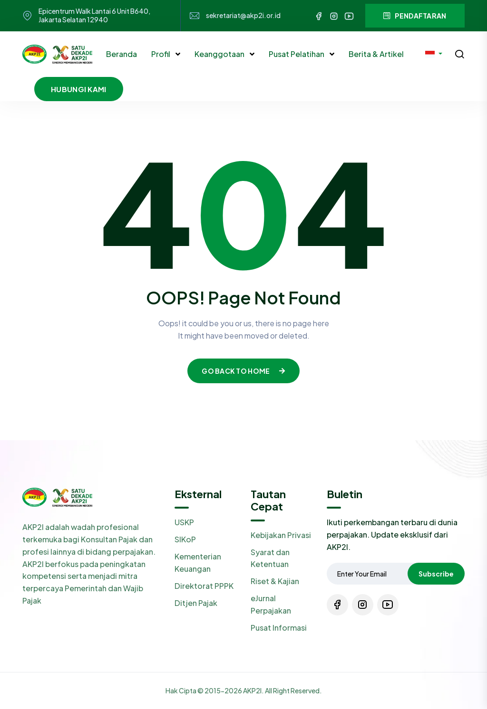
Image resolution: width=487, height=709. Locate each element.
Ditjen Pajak (196, 603)
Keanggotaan (220, 54)
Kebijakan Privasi (281, 535)
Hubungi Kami (79, 89)
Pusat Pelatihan (297, 54)
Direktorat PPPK (204, 586)
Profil (161, 54)
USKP (184, 522)
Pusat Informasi (279, 628)
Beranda (121, 54)
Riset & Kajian (275, 581)
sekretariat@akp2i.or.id (243, 15)
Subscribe (436, 573)
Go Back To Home (243, 371)
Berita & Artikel (376, 54)
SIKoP (185, 539)
